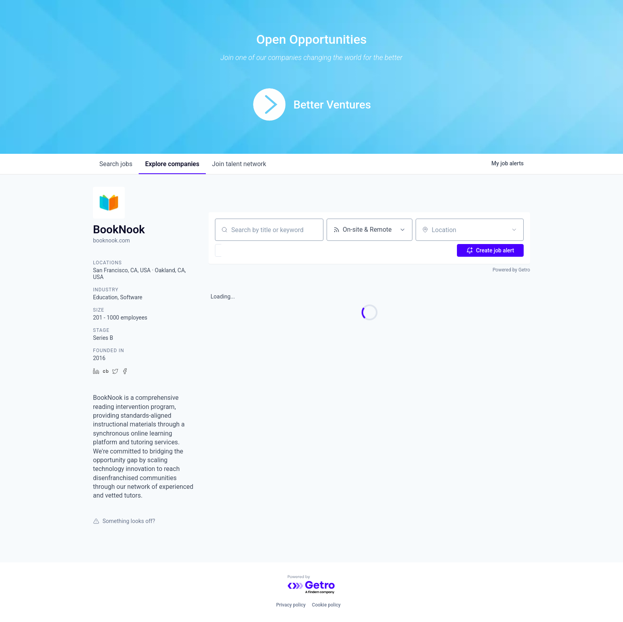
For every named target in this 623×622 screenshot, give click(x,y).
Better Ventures (332, 104)
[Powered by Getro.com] (311, 585)
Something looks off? (124, 521)
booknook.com (111, 240)
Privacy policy (291, 605)
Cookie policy (326, 605)
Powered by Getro (511, 270)
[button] (241, 250)
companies (172, 164)
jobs (115, 164)
